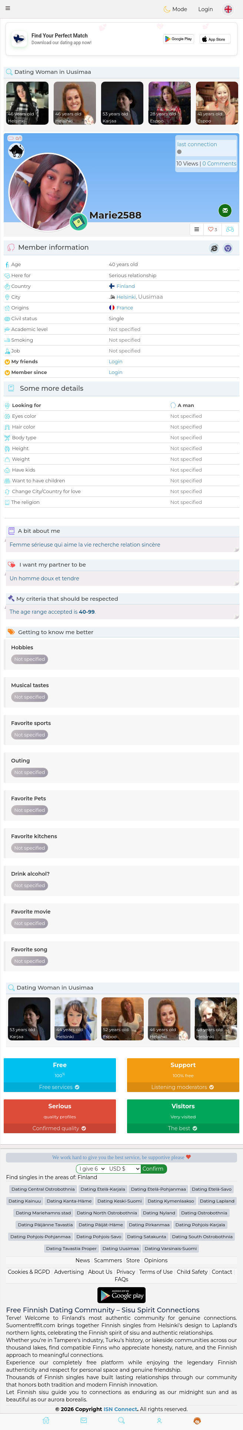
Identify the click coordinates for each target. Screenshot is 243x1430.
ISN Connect (120, 1409)
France (125, 308)
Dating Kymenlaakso (170, 1201)
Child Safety (192, 1272)
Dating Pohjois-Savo (98, 1236)
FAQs (122, 1279)
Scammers (108, 1260)
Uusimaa (150, 296)
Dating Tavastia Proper (71, 1248)
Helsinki (126, 297)
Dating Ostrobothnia (204, 1213)
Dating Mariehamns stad (43, 1213)
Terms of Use (156, 1272)
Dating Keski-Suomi (119, 1201)
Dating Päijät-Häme (101, 1224)
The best (183, 1128)
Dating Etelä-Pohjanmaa (158, 1189)
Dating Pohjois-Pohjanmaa (40, 1236)
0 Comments (219, 163)
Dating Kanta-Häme (69, 1201)
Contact (222, 1272)
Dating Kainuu (25, 1201)
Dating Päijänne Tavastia (45, 1224)
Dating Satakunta (146, 1236)
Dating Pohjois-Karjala (200, 1224)
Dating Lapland (217, 1201)
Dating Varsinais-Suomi (170, 1248)
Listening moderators (183, 1087)
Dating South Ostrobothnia (202, 1236)
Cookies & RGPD (29, 1272)
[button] (8, 8)
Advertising (69, 1272)
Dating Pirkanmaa (149, 1224)
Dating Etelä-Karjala (103, 1189)
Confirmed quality (60, 1128)
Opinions (155, 1260)
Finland (126, 286)
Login (205, 9)
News (83, 1260)
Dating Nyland (159, 1213)
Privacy (126, 1272)
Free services (60, 1087)
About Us (100, 1272)
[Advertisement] (121, 39)
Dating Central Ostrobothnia (43, 1189)
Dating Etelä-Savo (212, 1189)
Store (133, 1260)
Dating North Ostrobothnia (107, 1213)
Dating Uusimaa (121, 1248)
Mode (175, 9)
